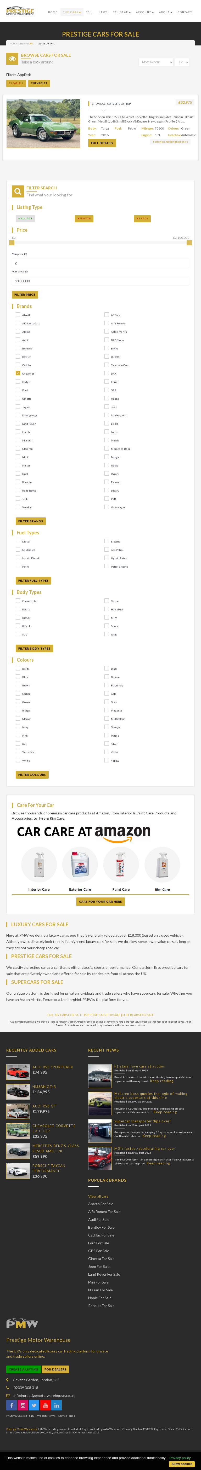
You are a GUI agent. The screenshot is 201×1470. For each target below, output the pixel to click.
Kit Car (26, 617)
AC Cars (115, 315)
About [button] (165, 12)
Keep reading (162, 1081)
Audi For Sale (98, 1219)
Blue (25, 677)
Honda (115, 398)
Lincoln (26, 432)
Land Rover (29, 423)
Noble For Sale (99, 1298)
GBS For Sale (98, 1251)
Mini (25, 457)
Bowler (26, 356)
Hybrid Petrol (119, 558)
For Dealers (55, 1369)
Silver (114, 743)
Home (53, 12)
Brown (26, 685)
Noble (114, 465)
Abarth (26, 315)
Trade (142, 218)
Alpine (26, 331)
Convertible (29, 601)
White (26, 760)
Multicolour (118, 718)
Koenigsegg (29, 415)
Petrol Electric (119, 566)
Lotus (114, 432)
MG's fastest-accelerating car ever (144, 1148)
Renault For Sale (101, 1305)
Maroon (26, 718)
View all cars (98, 1196)
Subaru (115, 490)
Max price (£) (20, 271)
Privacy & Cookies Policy (20, 1415)
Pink (25, 735)
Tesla (25, 498)
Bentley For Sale (101, 1227)
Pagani (115, 473)
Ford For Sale (98, 1243)
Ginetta (26, 398)
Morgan (115, 457)
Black (114, 668)
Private (84, 218)
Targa (114, 634)
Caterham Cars (120, 365)
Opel (25, 473)
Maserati (27, 440)
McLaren (27, 448)
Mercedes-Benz (120, 448)
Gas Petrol (117, 549)
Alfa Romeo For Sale (104, 1211)
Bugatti (115, 356)
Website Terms (46, 1415)
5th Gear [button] (122, 12)
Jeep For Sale (99, 1266)
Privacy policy (180, 1458)
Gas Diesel (28, 549)
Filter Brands (30, 521)
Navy (25, 727)
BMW (114, 348)
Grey (114, 702)
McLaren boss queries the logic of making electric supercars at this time (150, 1095)
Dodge (26, 381)
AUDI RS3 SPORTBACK (52, 1067)
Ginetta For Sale (101, 1258)
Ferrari (115, 381)
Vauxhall (27, 507)
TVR (113, 498)
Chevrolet (28, 373)
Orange (115, 727)
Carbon (26, 693)
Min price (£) (19, 253)
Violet (114, 752)
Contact (185, 12)
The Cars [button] (72, 12)
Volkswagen (118, 507)
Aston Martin (119, 331)
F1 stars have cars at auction (139, 1066)
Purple (115, 735)
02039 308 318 (22, 1387)
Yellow (115, 760)
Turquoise (28, 752)
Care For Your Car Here (100, 901)
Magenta (116, 710)
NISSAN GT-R (44, 1086)
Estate (26, 609)
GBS (113, 390)
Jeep (114, 407)
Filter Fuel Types (33, 580)
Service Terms (66, 1415)
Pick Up (26, 626)
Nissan (26, 465)
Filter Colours (32, 774)
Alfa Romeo (118, 323)
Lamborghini (118, 415)
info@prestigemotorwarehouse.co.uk (40, 1395)
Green (26, 702)
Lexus (114, 423)
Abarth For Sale (100, 1203)
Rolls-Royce (29, 490)
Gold (113, 693)
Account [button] (145, 12)
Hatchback (117, 609)
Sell (89, 12)
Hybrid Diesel (30, 558)
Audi (25, 340)
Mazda (115, 440)
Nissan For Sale (100, 1290)
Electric (115, 541)
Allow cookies (181, 1464)
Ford (25, 390)
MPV (114, 617)
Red (24, 743)
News (103, 12)
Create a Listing (23, 1369)
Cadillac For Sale (101, 1235)
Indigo (26, 710)
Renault (116, 482)
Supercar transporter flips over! (142, 1121)
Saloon (115, 626)
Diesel (26, 541)
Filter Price (24, 294)
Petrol (26, 566)
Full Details (102, 143)
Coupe (115, 601)
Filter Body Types (34, 648)
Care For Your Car (35, 805)
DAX (113, 373)
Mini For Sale (98, 1282)
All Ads (25, 218)
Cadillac (26, 365)
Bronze (115, 677)
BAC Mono (117, 340)
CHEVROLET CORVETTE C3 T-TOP (111, 103)
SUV (24, 634)
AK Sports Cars (31, 323)
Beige (26, 668)
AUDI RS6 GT (44, 1106)
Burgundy (117, 685)
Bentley (27, 348)
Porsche (27, 482)
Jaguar (26, 407)
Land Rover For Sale (104, 1274)
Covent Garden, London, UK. (33, 1380)
